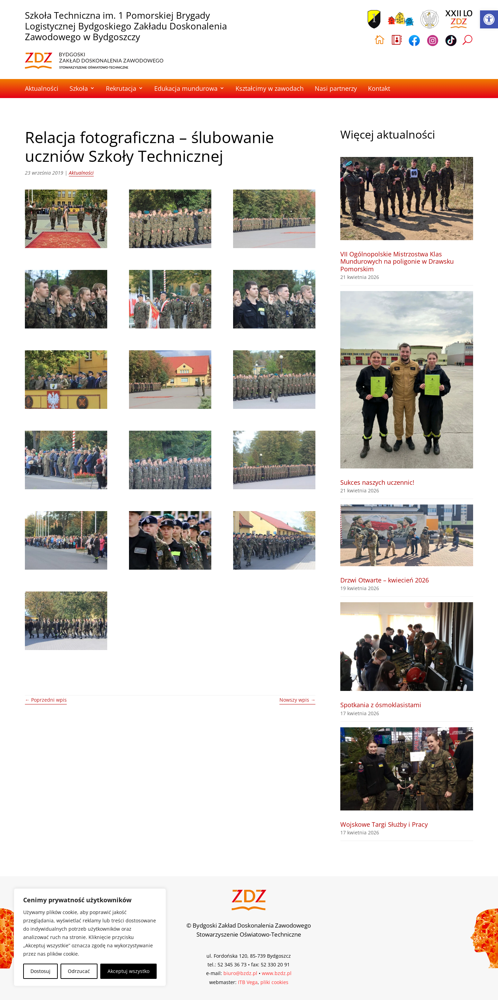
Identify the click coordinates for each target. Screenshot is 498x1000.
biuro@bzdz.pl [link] (240, 973)
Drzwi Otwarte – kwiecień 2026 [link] (384, 580)
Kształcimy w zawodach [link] (270, 88)
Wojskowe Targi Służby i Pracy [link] (384, 824)
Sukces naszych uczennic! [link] (377, 482)
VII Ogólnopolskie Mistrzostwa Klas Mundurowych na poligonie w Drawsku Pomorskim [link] (397, 261)
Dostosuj (40, 971)
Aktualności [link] (41, 88)
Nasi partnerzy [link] (336, 88)
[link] (489, 19)
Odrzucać (79, 971)
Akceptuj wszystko (128, 971)
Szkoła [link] (79, 88)
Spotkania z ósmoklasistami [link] (380, 705)
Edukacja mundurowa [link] (186, 88)
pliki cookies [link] (274, 982)
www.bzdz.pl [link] (277, 973)
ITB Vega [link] (248, 982)
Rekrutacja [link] (121, 88)
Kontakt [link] (379, 88)
